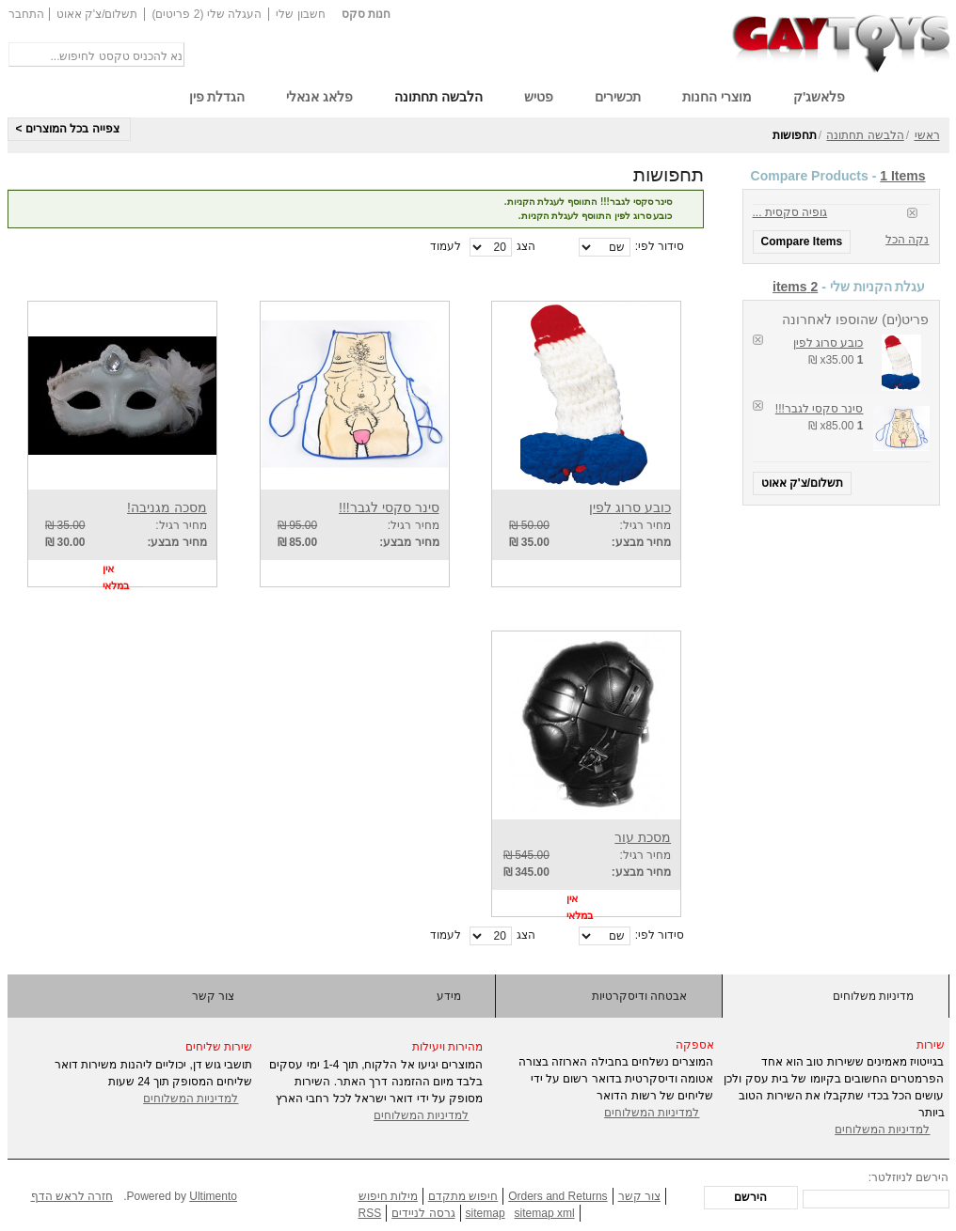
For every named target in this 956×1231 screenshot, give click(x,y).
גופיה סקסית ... (790, 212)
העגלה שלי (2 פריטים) (206, 14)
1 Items (902, 175)
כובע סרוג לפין (828, 343)
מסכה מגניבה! (167, 507)
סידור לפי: (660, 246)
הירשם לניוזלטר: (908, 1177)
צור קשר (213, 996)
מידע (449, 996)
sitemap (485, 1213)
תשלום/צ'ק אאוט (97, 14)
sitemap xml (545, 1213)
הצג (526, 246)
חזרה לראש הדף (72, 1196)
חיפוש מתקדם (463, 1196)
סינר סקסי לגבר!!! (819, 408)
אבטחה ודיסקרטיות (639, 996)
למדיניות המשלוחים (190, 1098)
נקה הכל (907, 239)
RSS (370, 1213)
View (643, 573)
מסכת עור (642, 837)
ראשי (927, 135)
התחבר (26, 14)
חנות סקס (366, 14)
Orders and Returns (557, 1196)
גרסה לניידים (422, 1213)
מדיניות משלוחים (873, 996)
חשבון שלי (300, 14)
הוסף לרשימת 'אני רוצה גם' (546, 573)
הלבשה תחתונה (864, 135)
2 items (795, 286)
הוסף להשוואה (509, 573)
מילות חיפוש (388, 1196)
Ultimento (213, 1196)
